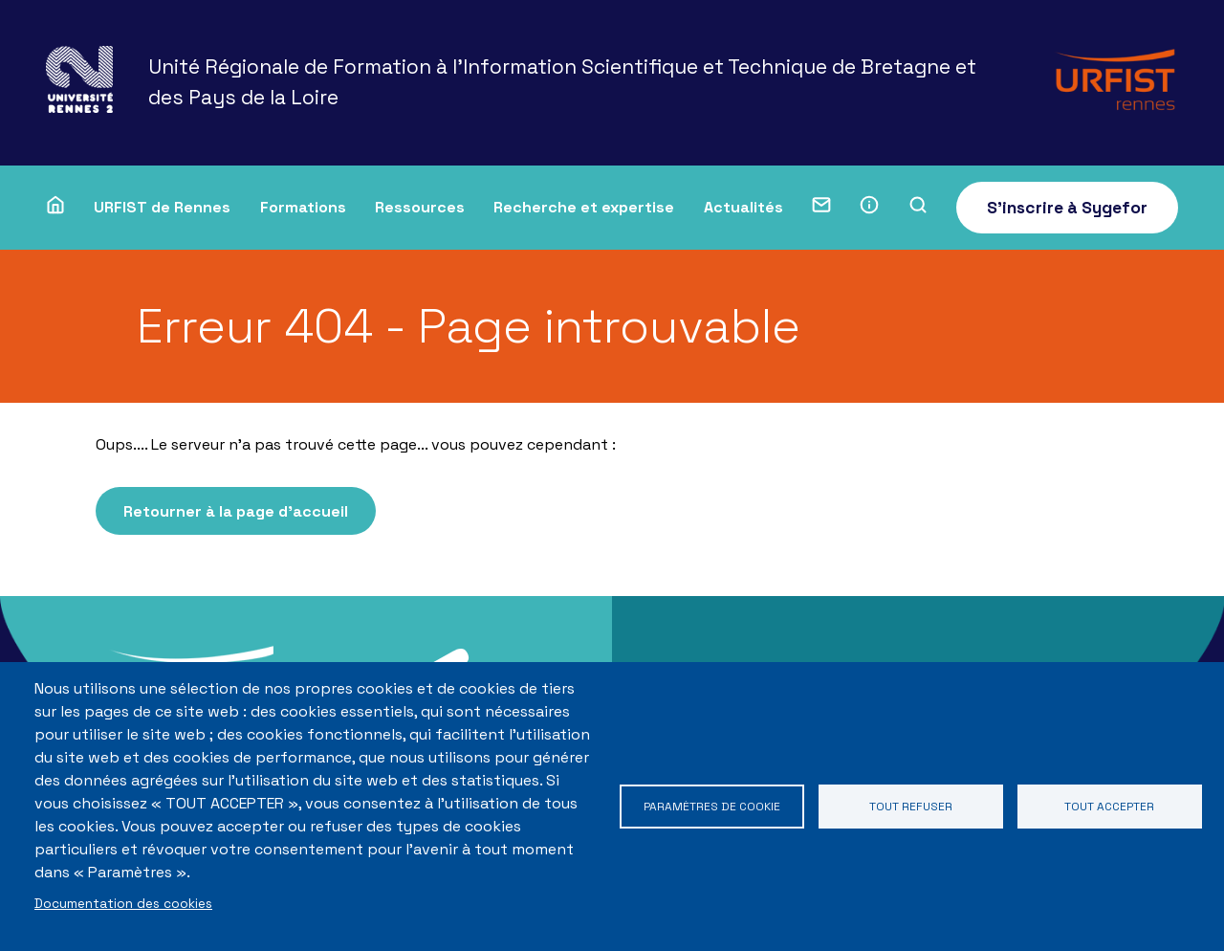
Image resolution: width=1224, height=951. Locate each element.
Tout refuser (910, 806)
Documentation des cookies (123, 904)
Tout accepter (1110, 806)
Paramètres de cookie (712, 806)
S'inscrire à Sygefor (1067, 207)
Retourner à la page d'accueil (244, 512)
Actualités (743, 207)
